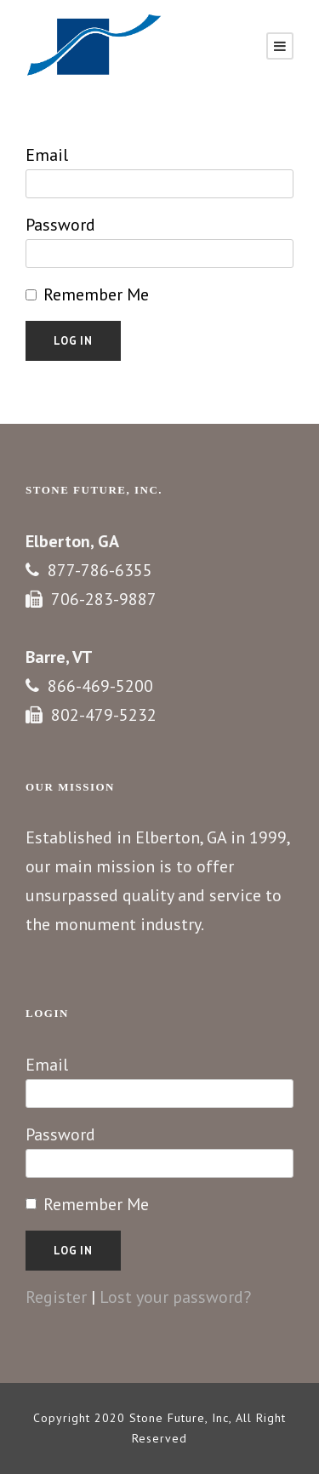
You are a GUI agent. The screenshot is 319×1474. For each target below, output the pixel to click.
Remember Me (96, 294)
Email (47, 155)
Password (60, 225)
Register (56, 1297)
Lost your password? (175, 1297)
